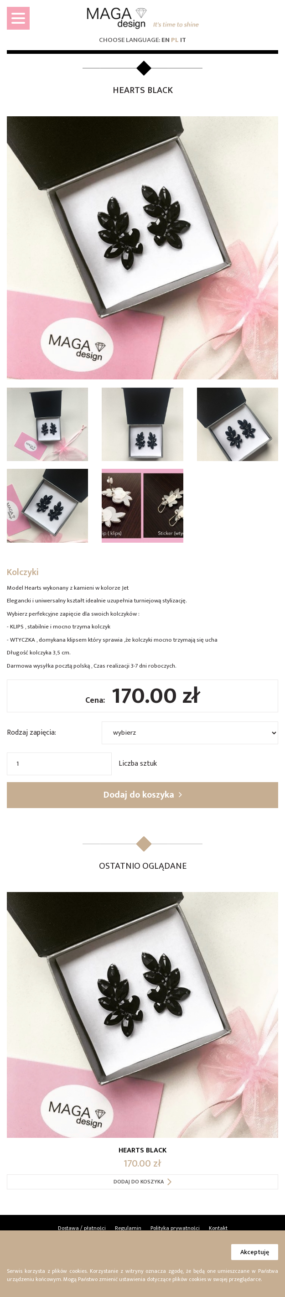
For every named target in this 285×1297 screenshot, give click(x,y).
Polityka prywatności (175, 1228)
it (183, 40)
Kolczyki (23, 572)
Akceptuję (254, 1252)
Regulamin (128, 1228)
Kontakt (218, 1228)
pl (175, 40)
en (165, 40)
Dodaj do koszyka (143, 795)
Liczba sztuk (138, 763)
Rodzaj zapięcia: (31, 732)
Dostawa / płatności (82, 1228)
